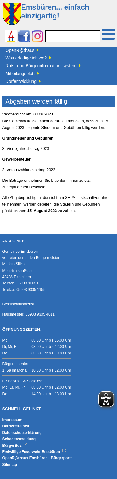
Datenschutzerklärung (22, 433)
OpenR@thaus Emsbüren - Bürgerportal (38, 458)
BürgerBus (15, 445)
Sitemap (9, 464)
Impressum (12, 420)
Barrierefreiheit (15, 426)
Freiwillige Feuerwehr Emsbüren (34, 452)
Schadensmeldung (19, 439)
